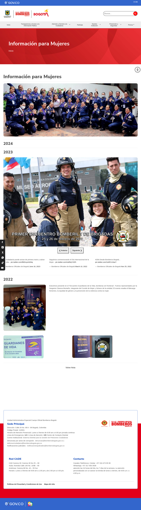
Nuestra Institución (96, 25)
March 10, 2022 (81, 266)
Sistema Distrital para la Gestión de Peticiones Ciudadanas (45, 438)
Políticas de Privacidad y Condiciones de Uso (24, 484)
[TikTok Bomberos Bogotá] (2, 262)
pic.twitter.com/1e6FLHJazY (105, 262)
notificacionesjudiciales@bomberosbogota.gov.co (45, 446)
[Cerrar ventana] (137, 70)
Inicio (8, 25)
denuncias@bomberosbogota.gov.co (49, 441)
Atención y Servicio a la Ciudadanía (61, 25)
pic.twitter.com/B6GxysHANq (22, 262)
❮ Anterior (63, 250)
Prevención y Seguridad (115, 25)
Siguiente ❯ (77, 250)
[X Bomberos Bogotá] (2, 252)
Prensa (131, 25)
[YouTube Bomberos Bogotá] (2, 267)
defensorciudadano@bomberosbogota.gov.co (24, 443)
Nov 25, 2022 (126, 266)
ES (137, 2)
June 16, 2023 (34, 266)
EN (134, 2)
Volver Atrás (70, 368)
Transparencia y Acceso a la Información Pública (30, 25)
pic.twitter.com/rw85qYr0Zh (65, 262)
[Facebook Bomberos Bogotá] (2, 242)
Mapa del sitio (49, 484)
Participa (80, 25)
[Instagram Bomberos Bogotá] (2, 247)
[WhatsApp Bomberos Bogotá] (2, 257)
